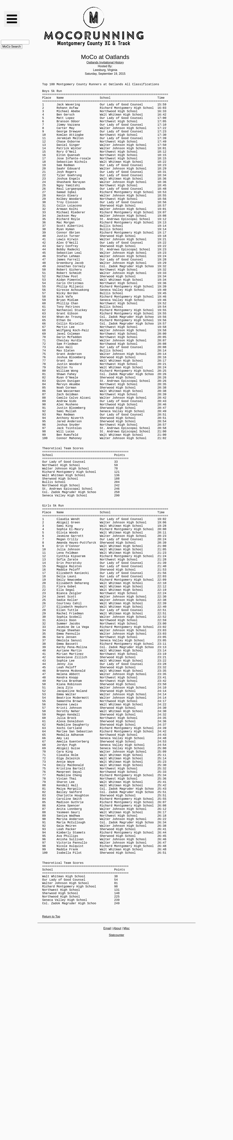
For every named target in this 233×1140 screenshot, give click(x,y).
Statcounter (116, 1117)
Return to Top (51, 1099)
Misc (127, 1111)
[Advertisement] (169, 26)
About (117, 1111)
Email (107, 1111)
